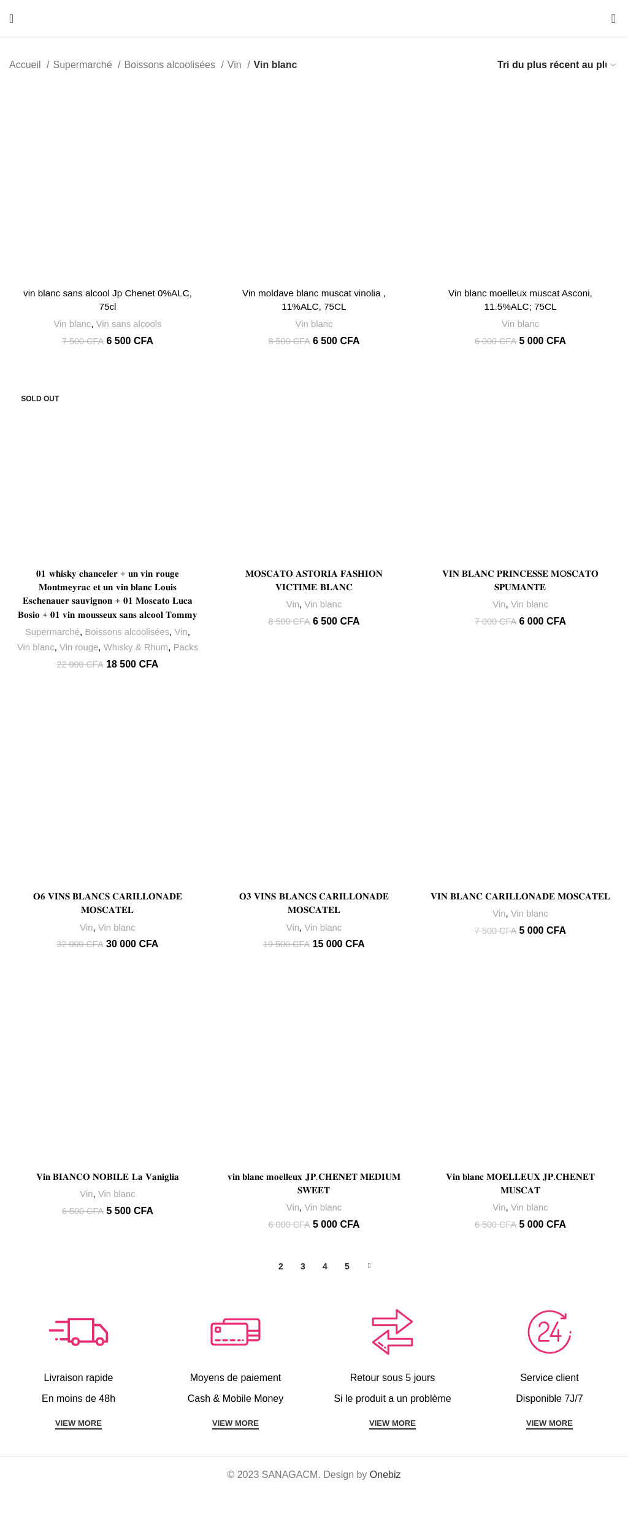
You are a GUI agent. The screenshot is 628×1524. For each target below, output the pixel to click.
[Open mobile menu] (11, 18)
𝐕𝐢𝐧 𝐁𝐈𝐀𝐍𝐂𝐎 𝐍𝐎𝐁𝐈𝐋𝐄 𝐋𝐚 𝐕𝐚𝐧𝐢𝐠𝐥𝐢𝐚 (107, 1208)
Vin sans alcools (128, 325)
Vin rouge (92, 661)
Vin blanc (71, 325)
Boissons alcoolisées (171, 65)
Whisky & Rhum (150, 661)
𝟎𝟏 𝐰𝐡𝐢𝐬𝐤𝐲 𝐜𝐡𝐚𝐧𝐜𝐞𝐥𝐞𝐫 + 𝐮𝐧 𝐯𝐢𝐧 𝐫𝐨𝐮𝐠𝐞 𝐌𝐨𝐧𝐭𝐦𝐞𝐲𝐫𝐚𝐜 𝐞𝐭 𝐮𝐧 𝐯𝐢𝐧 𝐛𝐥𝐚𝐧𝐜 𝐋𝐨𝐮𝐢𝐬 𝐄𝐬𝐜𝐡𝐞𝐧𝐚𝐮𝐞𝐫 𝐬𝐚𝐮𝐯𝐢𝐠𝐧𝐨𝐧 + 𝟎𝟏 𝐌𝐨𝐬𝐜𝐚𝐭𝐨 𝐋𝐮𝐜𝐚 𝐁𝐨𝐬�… (107, 602)
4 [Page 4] (325, 1297)
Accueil (26, 65)
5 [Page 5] (347, 1297)
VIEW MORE (78, 1454)
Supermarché (84, 65)
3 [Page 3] (303, 1297)
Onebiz (385, 1506)
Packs (106, 677)
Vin (236, 65)
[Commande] (557, 65)
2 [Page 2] (280, 1297)
